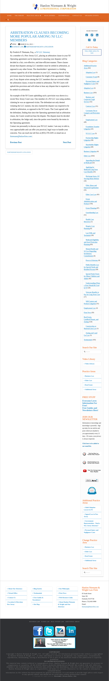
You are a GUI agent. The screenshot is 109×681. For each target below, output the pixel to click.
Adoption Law (90, 72)
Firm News (87, 312)
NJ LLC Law (90, 133)
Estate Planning (91, 208)
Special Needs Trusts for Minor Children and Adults (92, 276)
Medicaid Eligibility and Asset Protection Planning (91, 242)
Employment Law (92, 120)
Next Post (67, 142)
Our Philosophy (63, 589)
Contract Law (90, 106)
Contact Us (11, 597)
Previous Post (16, 142)
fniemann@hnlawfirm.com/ (21, 136)
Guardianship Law (92, 212)
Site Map (36, 604)
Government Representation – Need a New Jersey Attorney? (92, 523)
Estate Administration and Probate (90, 201)
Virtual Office (12, 593)
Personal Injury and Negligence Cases (91, 531)
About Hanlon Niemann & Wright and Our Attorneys (66, 604)
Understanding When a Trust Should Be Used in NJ (92, 285)
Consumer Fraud (91, 77)
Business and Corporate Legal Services (89, 99)
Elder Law (87, 156)
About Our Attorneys (14, 589)
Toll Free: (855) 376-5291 (92, 52)
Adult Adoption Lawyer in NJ (89, 509)
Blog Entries (37, 589)
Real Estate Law (57, 621)
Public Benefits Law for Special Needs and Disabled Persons (91, 267)
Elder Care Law (91, 194)
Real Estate (88, 385)
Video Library (89, 364)
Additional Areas (90, 389)
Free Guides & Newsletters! (37, 599)
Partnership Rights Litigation (38, 47)
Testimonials (88, 340)
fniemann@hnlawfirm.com (90, 607)
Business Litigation (90, 151)
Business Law (16, 47)
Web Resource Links (65, 597)
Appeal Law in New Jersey (91, 515)
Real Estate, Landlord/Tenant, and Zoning (91, 319)
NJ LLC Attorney (43, 52)
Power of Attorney (92, 260)
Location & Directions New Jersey (15, 603)
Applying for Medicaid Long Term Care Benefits (91, 169)
